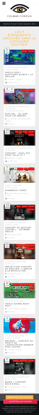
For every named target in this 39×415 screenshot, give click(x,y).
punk (18, 206)
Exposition (27, 24)
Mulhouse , (14, 158)
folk (25, 169)
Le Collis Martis (12, 309)
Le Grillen (10, 350)
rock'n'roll (30, 209)
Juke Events (11, 234)
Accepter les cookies (20, 402)
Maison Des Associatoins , (17, 194)
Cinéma (20, 24)
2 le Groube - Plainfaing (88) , (18, 120)
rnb (16, 131)
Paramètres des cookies (19, 397)
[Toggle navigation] (4, 3)
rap (20, 131)
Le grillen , (13, 79)
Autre (34, 24)
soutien (24, 51)
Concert (14, 24)
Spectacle (7, 24)
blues (25, 131)
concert (31, 51)
